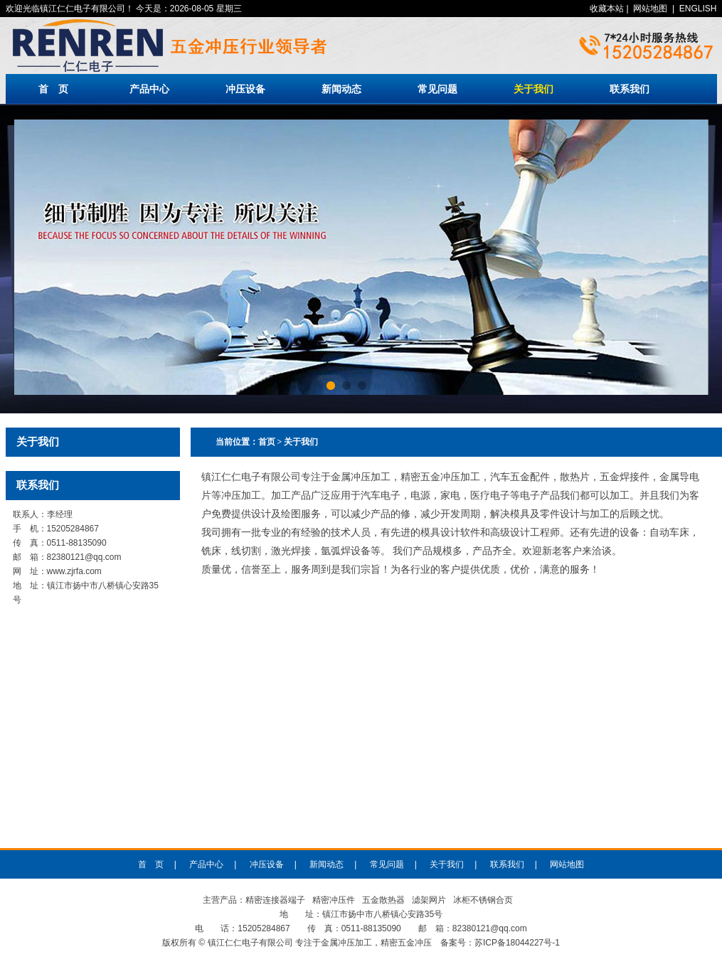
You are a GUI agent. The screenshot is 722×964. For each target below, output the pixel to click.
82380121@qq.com (84, 557)
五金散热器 (383, 900)
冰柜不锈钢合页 (483, 900)
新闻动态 (341, 89)
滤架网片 (429, 900)
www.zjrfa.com (74, 571)
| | (653, 9)
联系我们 (629, 89)
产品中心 (149, 89)
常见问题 (437, 89)
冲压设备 (245, 89)
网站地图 (650, 9)
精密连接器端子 (275, 900)
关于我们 (533, 89)
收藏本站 (607, 9)
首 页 (53, 89)
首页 (266, 442)
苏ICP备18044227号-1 (517, 943)
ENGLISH (698, 9)
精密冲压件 (333, 900)
